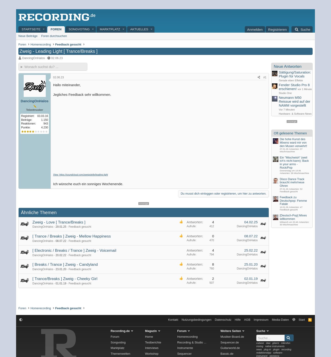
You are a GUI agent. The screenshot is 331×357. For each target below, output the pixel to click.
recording (286, 349)
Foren (56, 29)
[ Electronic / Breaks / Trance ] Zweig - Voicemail (74, 250)
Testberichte (153, 342)
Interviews (152, 348)
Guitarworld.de (230, 348)
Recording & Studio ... (191, 342)
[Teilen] (259, 77)
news (259, 349)
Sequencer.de (229, 342)
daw (268, 343)
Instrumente (185, 348)
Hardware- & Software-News (295, 113)
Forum (115, 336)
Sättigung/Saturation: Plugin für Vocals (295, 74)
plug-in (267, 349)
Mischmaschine (287, 151)
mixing (259, 346)
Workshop (151, 353)
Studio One (285, 93)
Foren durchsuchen (54, 36)
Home (149, 336)
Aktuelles (139, 29)
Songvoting (79, 29)
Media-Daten (280, 319)
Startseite (31, 29)
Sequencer (184, 353)
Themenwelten (120, 353)
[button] (44, 29)
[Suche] (302, 29)
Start (302, 319)
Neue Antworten (288, 66)
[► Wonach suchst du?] (53, 67)
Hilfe (238, 319)
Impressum (261, 319)
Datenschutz (223, 319)
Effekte (299, 80)
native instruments (275, 346)
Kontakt (173, 319)
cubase (260, 343)
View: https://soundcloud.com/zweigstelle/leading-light (80, 174)
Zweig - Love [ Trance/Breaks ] (59, 222)
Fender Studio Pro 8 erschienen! (294, 87)
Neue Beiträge (27, 36)
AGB (247, 319)
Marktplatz (110, 29)
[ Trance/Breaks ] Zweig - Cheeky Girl (64, 279)
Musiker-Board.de (232, 336)
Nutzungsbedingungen (196, 319)
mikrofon (285, 343)
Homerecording (187, 336)
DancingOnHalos (33, 58)
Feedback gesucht (79, 226)
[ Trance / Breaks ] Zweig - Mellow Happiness (71, 236)
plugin (276, 349)
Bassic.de (226, 353)
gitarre (275, 343)
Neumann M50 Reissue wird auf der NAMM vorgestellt (294, 102)
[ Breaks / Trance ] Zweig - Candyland (65, 264)
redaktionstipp (263, 352)
